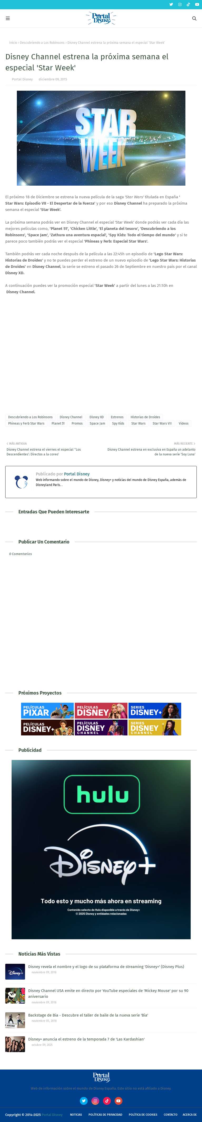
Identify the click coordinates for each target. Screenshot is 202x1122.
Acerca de (190, 1114)
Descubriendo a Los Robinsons (42, 43)
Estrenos (117, 417)
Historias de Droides (145, 417)
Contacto (171, 1114)
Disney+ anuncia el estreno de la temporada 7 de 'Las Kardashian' (86, 1039)
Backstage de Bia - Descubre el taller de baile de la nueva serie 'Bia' (88, 1015)
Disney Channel (71, 417)
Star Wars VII (162, 423)
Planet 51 (58, 423)
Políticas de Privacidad (105, 1114)
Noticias (76, 1114)
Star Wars (138, 423)
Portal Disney (22, 79)
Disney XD (97, 417)
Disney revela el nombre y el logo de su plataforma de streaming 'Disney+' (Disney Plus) (106, 966)
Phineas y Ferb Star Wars (26, 423)
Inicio (13, 43)
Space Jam (97, 423)
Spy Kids (118, 423)
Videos (184, 423)
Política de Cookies (143, 1114)
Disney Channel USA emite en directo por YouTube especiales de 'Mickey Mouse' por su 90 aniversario (108, 993)
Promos (77, 423)
